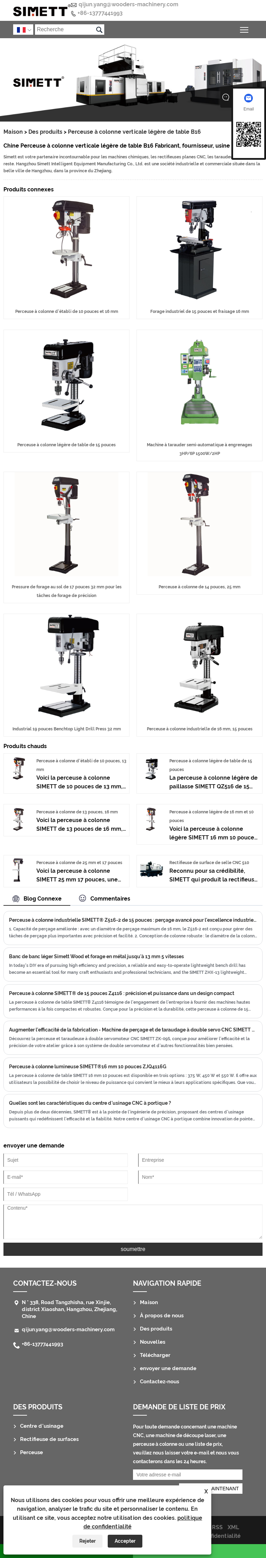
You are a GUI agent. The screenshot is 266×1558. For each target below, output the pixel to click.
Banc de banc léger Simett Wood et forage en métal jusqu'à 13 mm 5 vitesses (96, 956)
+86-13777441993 (100, 13)
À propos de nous (162, 1315)
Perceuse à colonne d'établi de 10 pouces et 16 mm (66, 311)
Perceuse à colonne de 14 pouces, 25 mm (199, 587)
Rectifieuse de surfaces (49, 1439)
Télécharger (155, 1355)
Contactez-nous (45, 1283)
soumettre (133, 1249)
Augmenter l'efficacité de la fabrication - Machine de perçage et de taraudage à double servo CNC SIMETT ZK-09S (133, 1030)
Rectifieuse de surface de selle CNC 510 (209, 862)
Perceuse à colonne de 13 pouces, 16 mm (77, 812)
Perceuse (31, 1452)
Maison (13, 132)
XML (233, 1527)
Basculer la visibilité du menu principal (244, 28)
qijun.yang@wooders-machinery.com (128, 4)
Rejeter (87, 1541)
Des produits (45, 132)
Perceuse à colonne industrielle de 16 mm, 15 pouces (199, 729)
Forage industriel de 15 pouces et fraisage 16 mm (199, 311)
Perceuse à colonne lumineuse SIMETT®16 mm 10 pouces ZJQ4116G (87, 1066)
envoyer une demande (168, 1368)
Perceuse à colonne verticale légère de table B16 (134, 132)
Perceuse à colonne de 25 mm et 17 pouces (79, 862)
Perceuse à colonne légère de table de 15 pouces (66, 444)
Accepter (125, 1541)
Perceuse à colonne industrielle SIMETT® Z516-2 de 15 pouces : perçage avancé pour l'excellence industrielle (133, 920)
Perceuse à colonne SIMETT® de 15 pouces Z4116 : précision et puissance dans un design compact (121, 993)
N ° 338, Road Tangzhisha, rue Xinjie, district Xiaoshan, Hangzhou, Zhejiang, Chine (69, 1309)
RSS (217, 1527)
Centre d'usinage (41, 1426)
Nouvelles (152, 1342)
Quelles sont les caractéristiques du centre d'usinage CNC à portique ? (90, 1103)
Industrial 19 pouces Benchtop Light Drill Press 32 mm (66, 729)
